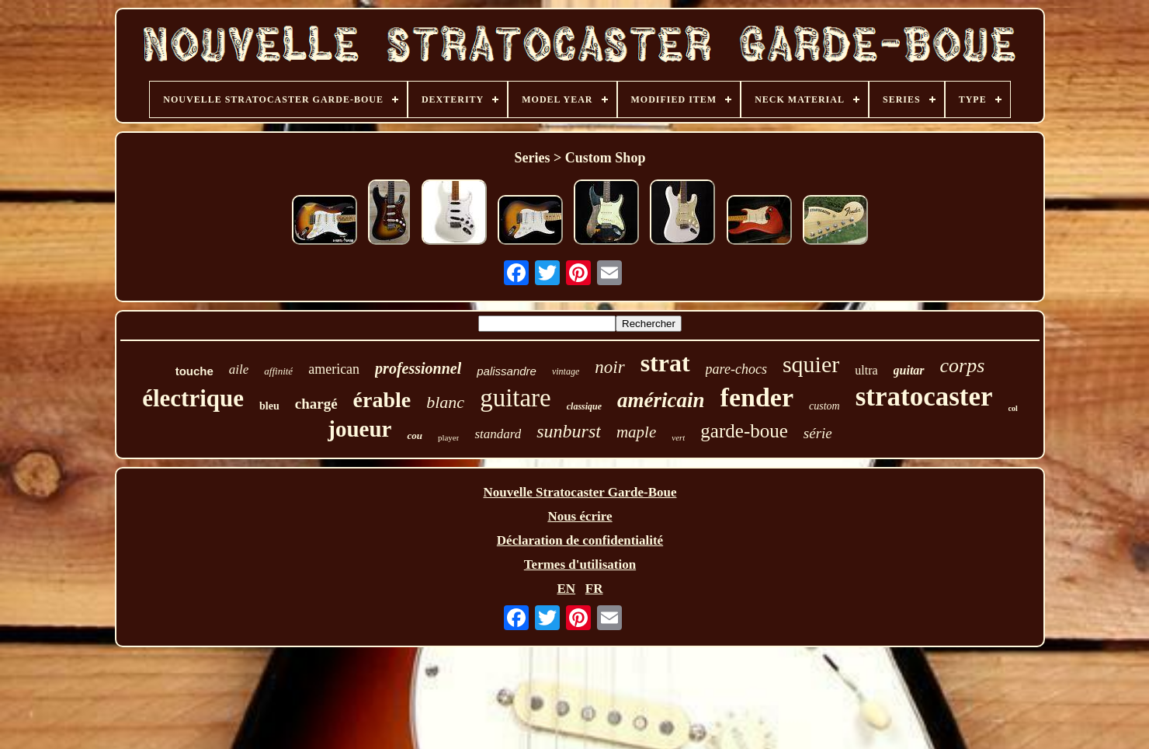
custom (824, 406)
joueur (359, 428)
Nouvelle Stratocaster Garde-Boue (580, 492)
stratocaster (924, 396)
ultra (866, 370)
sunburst (568, 431)
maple (636, 432)
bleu (269, 406)
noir (609, 367)
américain (661, 400)
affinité (278, 371)
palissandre (506, 371)
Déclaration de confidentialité (580, 540)
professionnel (418, 368)
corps (962, 365)
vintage (565, 371)
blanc (445, 402)
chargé (316, 403)
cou (414, 435)
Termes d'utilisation (580, 564)
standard (497, 434)
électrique (193, 398)
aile (239, 369)
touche (194, 371)
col (1013, 408)
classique (584, 406)
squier (811, 364)
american (333, 369)
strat (665, 363)
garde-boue (743, 430)
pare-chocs (736, 369)
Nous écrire (579, 516)
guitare (515, 398)
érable (382, 400)
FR (594, 588)
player (448, 437)
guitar (909, 370)
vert (678, 437)
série (818, 433)
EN (566, 588)
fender (756, 397)
